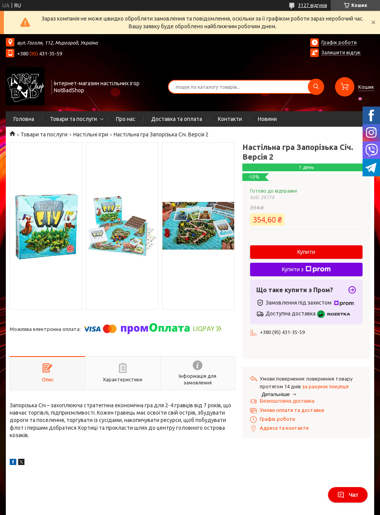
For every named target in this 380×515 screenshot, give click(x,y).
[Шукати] (316, 87)
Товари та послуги (73, 119)
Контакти (230, 119)
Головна (24, 119)
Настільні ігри (90, 134)
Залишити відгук (341, 52)
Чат (347, 494)
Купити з (306, 269)
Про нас (125, 119)
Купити (306, 252)
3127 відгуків (312, 5)
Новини (267, 119)
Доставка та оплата (176, 119)
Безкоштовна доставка (287, 401)
